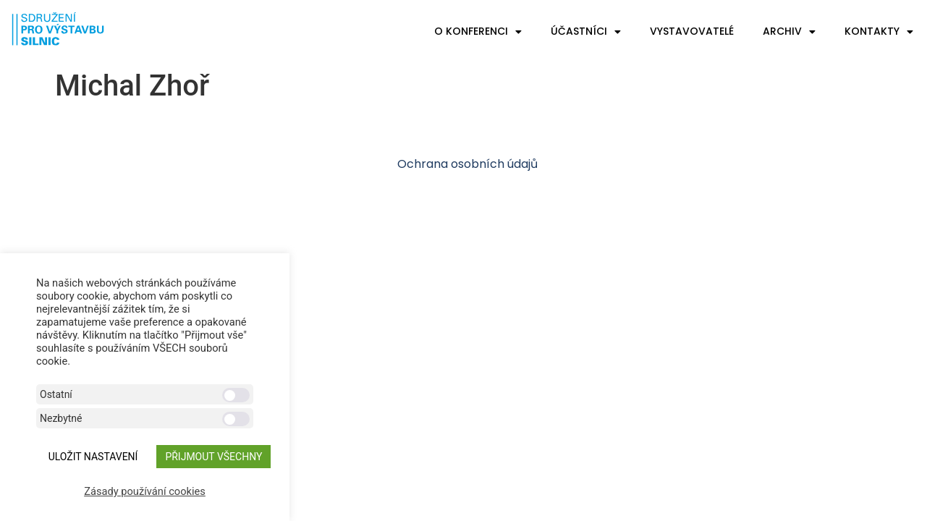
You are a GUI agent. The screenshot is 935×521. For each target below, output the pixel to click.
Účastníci (586, 32)
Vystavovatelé (692, 31)
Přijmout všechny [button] (213, 456)
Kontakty (879, 32)
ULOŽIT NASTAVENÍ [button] (93, 456)
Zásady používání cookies (145, 491)
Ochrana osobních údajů (467, 164)
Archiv (789, 32)
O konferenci (478, 32)
